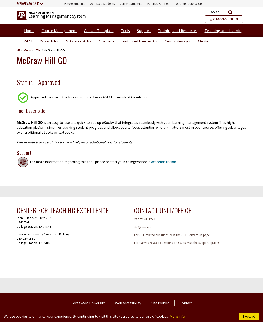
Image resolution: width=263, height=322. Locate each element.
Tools (125, 30)
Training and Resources (177, 30)
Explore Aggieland (30, 3)
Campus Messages (177, 41)
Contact (186, 303)
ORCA (28, 41)
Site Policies (160, 303)
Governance (107, 41)
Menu (27, 50)
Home (29, 30)
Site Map (204, 41)
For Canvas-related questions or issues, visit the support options (177, 243)
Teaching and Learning (224, 30)
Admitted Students (102, 4)
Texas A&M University (88, 303)
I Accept (249, 316)
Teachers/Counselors (188, 4)
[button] (224, 19)
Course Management (59, 30)
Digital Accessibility (78, 41)
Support (144, 30)
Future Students (74, 4)
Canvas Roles (49, 41)
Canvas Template (99, 30)
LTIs (37, 50)
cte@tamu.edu (143, 227)
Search (221, 12)
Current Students (131, 4)
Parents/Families (158, 4)
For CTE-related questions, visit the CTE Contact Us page (172, 235)
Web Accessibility (128, 303)
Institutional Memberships (139, 41)
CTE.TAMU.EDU (144, 219)
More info (177, 316)
